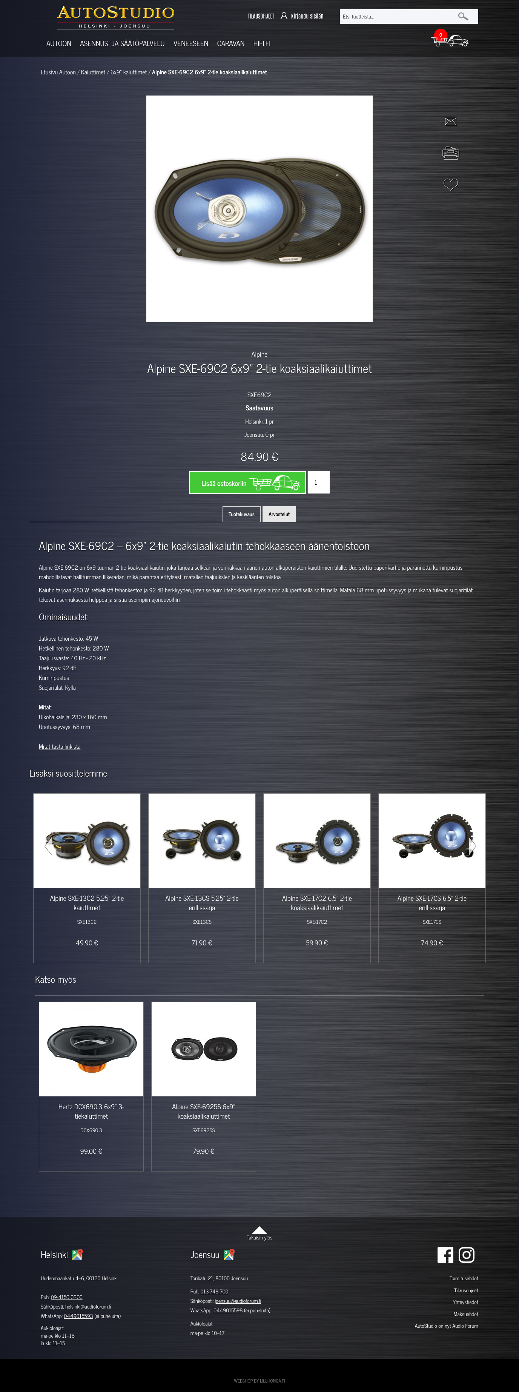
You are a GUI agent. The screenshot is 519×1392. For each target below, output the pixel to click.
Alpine (260, 353)
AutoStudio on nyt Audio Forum (446, 1325)
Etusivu (49, 72)
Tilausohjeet (466, 1290)
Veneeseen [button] (191, 43)
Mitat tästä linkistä (59, 746)
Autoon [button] (58, 43)
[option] (172, 335)
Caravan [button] (231, 43)
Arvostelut (279, 514)
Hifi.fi (261, 43)
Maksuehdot (465, 1314)
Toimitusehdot (464, 1278)
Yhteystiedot (465, 1302)
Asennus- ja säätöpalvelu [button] (122, 43)
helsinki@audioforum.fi (88, 1306)
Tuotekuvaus (242, 514)
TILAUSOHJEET (261, 16)
